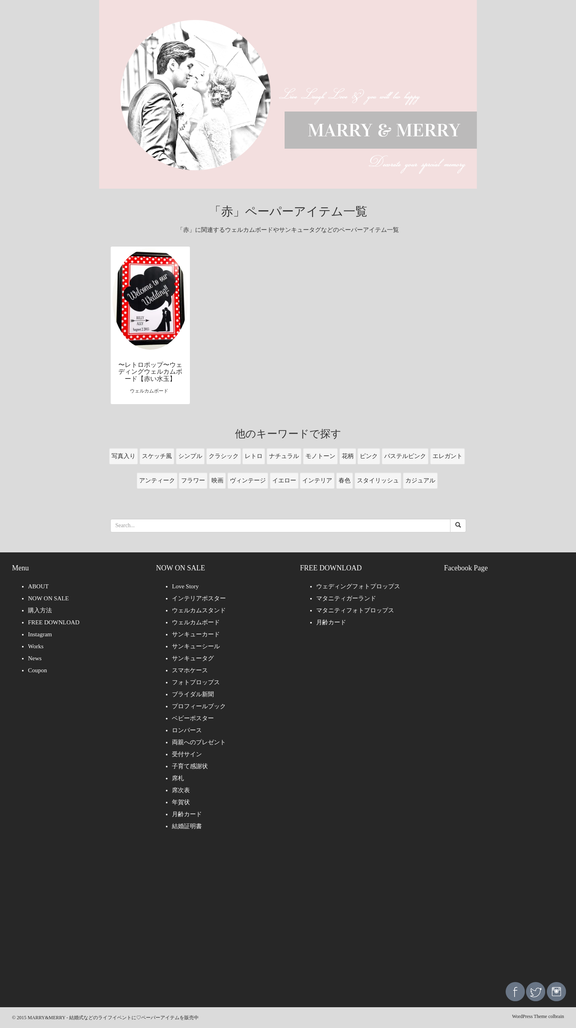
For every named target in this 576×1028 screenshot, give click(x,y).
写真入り (124, 456)
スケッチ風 (157, 456)
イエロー (284, 480)
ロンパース (187, 730)
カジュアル (420, 480)
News (35, 658)
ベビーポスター (193, 718)
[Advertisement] (288, 912)
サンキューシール (196, 646)
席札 (178, 778)
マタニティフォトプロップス (355, 610)
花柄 (348, 456)
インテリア (317, 480)
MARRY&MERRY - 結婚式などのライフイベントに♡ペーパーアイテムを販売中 (113, 1017)
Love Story (185, 586)
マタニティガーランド (346, 598)
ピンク (369, 456)
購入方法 (40, 610)
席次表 (181, 790)
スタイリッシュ (378, 480)
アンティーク (157, 480)
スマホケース (190, 670)
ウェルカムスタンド (199, 610)
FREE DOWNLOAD (54, 622)
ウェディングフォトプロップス (358, 586)
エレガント (447, 456)
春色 (345, 480)
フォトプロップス (196, 682)
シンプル (190, 456)
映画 (217, 480)
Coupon (37, 670)
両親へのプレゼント (199, 742)
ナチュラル (284, 456)
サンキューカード (196, 634)
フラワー (193, 480)
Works (36, 646)
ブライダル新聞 (193, 694)
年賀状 (181, 802)
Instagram (40, 634)
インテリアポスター (199, 598)
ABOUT (38, 586)
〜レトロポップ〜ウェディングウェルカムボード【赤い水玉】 (150, 371)
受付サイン (187, 754)
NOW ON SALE (48, 598)
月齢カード (187, 814)
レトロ (254, 456)
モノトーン (320, 456)
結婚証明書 (187, 826)
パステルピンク (405, 456)
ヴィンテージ (248, 480)
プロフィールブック (199, 706)
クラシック (224, 456)
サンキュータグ (193, 658)
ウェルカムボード (196, 622)
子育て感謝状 (190, 766)
